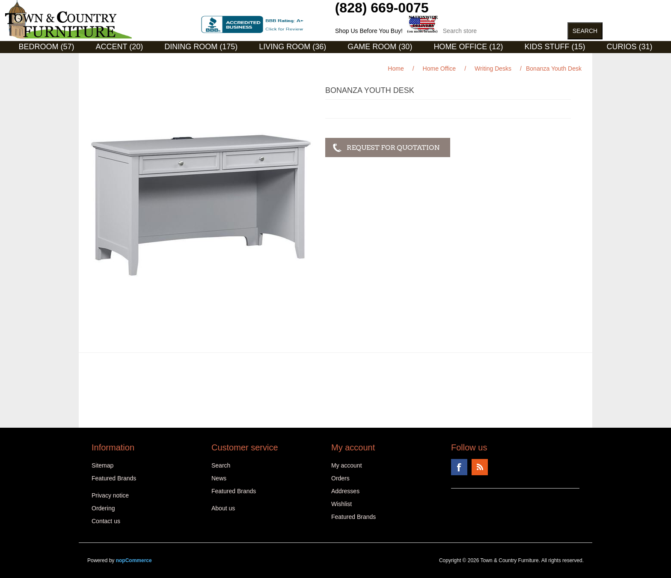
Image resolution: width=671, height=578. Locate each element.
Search (220, 465)
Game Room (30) (379, 46)
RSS (480, 467)
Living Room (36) (292, 46)
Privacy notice (110, 495)
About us (223, 508)
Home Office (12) (468, 46)
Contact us (106, 521)
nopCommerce (134, 560)
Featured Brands (114, 478)
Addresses (345, 491)
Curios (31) (629, 46)
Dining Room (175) (201, 46)
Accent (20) (119, 46)
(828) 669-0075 (382, 7)
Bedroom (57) (46, 46)
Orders (340, 478)
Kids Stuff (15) (554, 46)
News (218, 478)
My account (346, 465)
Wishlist (341, 504)
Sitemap (102, 465)
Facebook (459, 467)
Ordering (103, 508)
